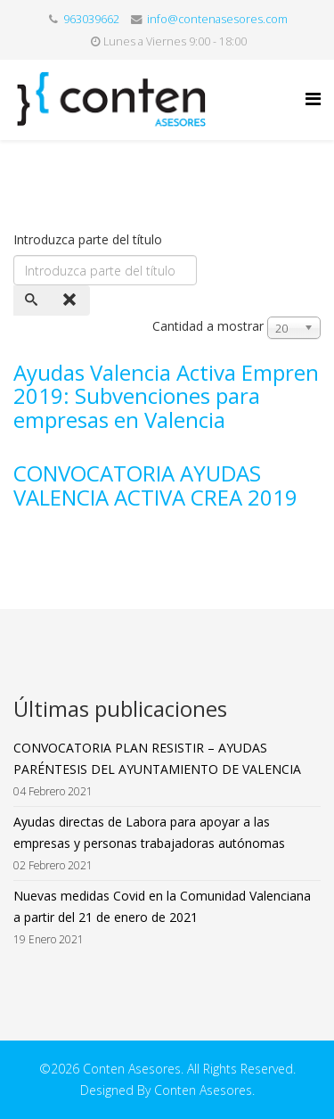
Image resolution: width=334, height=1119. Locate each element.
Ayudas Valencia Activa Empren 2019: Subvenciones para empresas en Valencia (166, 396)
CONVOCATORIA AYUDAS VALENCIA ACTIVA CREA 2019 (155, 484)
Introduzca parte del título (89, 239)
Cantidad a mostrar (208, 325)
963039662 (91, 19)
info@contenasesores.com (217, 19)
